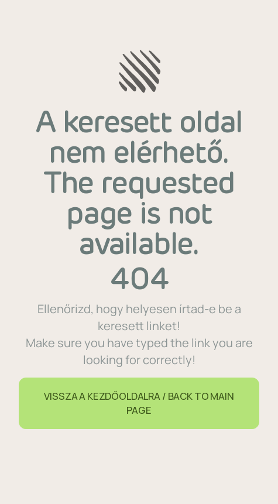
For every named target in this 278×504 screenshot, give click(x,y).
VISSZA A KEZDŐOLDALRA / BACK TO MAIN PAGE (139, 403)
